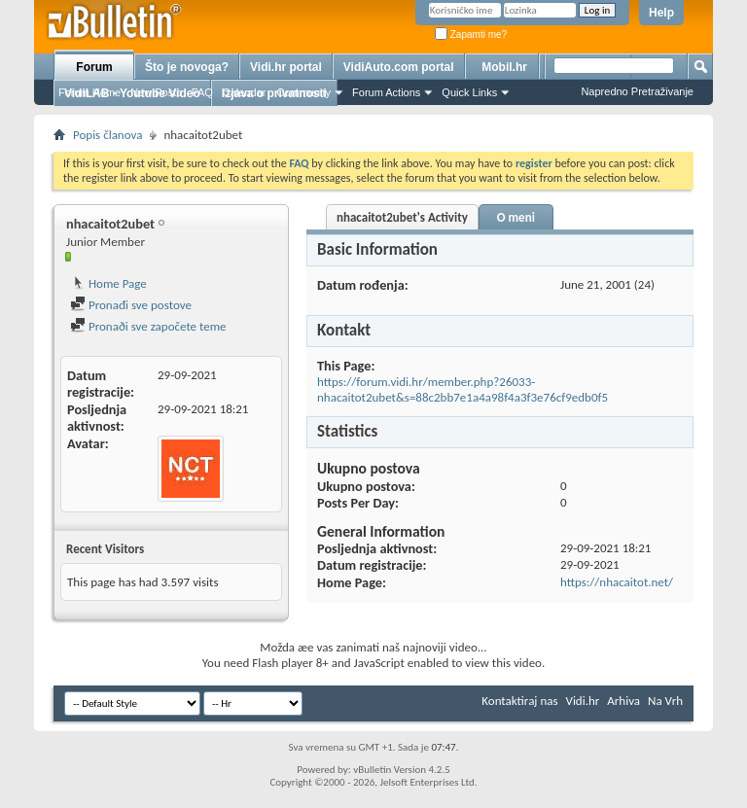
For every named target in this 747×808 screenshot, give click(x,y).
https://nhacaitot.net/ (616, 582)
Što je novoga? (187, 67)
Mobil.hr (504, 67)
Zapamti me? (471, 34)
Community (303, 92)
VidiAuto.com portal (398, 67)
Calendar (245, 92)
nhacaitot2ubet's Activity (402, 217)
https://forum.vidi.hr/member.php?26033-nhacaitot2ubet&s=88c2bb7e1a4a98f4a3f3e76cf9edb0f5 (462, 389)
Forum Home (89, 92)
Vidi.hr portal (286, 67)
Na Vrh (665, 700)
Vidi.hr (583, 700)
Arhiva (623, 700)
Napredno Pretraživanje (637, 91)
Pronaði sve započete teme (148, 326)
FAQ (202, 92)
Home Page (108, 283)
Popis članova (107, 134)
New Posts (156, 92)
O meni (516, 217)
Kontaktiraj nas (519, 700)
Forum (94, 67)
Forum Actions (386, 92)
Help (661, 12)
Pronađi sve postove (131, 305)
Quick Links (469, 92)
